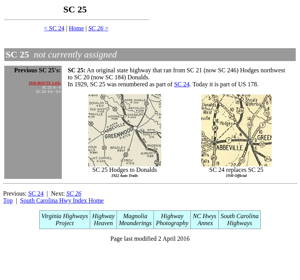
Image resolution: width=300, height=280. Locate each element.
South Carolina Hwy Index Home (62, 200)
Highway (103, 216)
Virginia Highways (65, 216)
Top (8, 200)
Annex (204, 223)
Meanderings (135, 223)
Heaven (103, 223)
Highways (239, 223)
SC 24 (182, 84)
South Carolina (240, 216)
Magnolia (135, 216)
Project (65, 223)
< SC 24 (54, 28)
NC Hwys (204, 216)
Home (76, 28)
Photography (172, 223)
